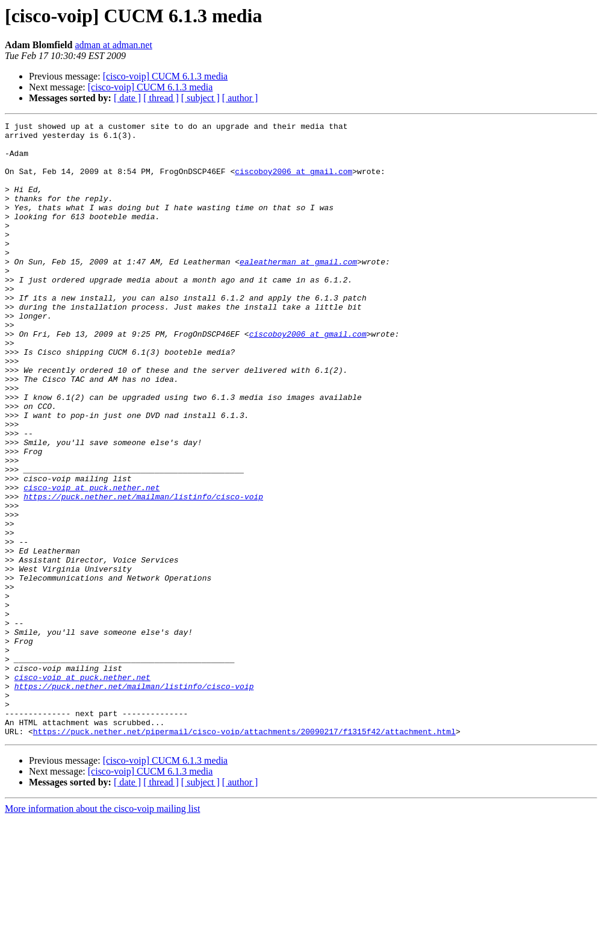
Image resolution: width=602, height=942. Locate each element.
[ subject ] (200, 98)
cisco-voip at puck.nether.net (91, 561)
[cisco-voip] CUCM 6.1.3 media (165, 76)
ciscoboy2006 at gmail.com (293, 181)
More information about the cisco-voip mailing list (102, 931)
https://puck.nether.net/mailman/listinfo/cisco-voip (143, 572)
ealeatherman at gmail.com (298, 290)
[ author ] (240, 98)
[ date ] (127, 98)
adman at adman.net (113, 45)
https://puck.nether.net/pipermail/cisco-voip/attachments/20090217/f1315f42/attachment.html (244, 854)
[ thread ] (161, 98)
